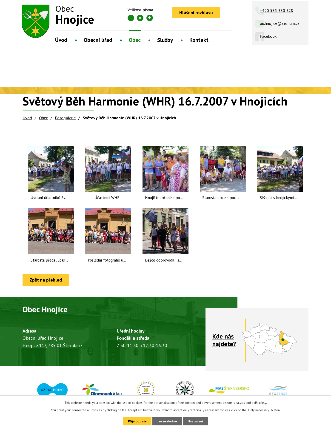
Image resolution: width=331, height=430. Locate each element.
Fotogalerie (65, 117)
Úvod (61, 39)
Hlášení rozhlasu (196, 13)
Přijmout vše (137, 421)
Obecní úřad (98, 39)
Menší (131, 18)
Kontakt (198, 39)
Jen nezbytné (167, 421)
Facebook (268, 36)
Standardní (140, 18)
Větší (149, 18)
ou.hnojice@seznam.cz (279, 23)
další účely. (259, 403)
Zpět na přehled (45, 280)
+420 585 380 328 (276, 10)
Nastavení (195, 421)
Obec (135, 39)
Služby (165, 39)
